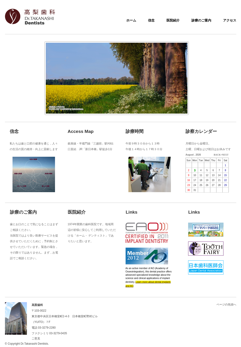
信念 (151, 20)
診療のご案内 (201, 20)
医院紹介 (173, 20)
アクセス (229, 20)
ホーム (131, 20)
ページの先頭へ (226, 304)
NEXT (225, 154)
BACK (217, 154)
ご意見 (36, 338)
